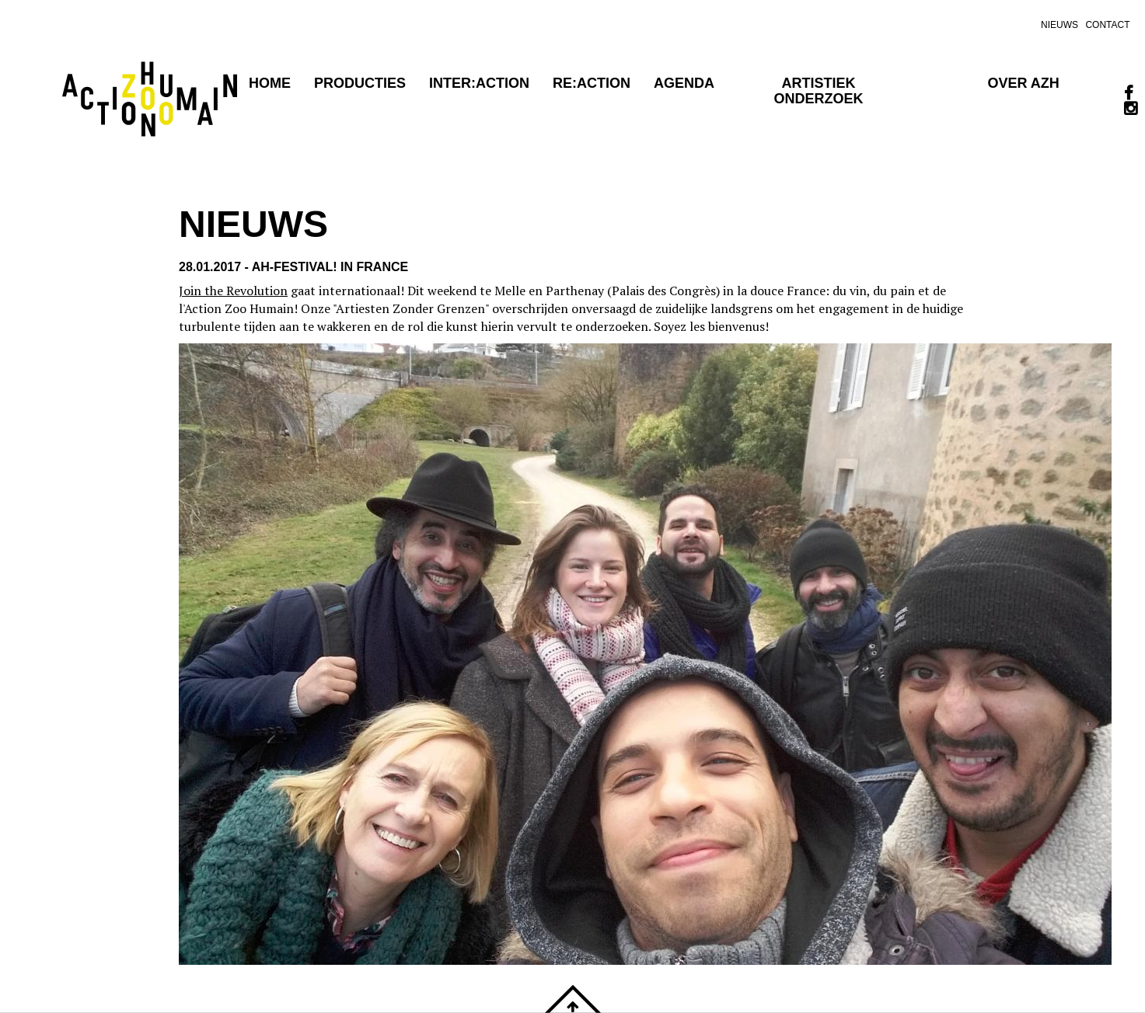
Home (270, 83)
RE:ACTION (591, 83)
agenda (684, 83)
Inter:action (479, 83)
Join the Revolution (233, 290)
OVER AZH (1023, 83)
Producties (360, 83)
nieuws (1059, 24)
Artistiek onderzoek (819, 90)
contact (1107, 24)
